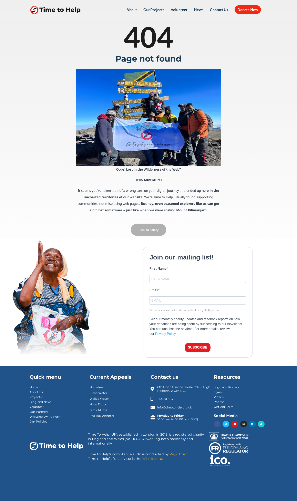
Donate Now (247, 9)
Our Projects (153, 9)
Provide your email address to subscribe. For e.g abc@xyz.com (184, 310)
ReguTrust (178, 454)
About (131, 9)
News (198, 9)
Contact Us (219, 9)
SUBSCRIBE (197, 347)
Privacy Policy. (165, 333)
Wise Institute (154, 459)
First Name (158, 268)
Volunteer (179, 9)
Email (154, 290)
